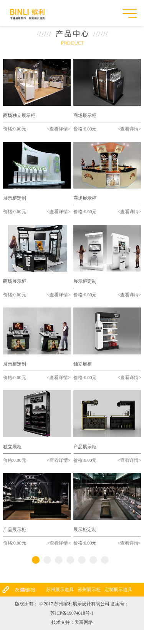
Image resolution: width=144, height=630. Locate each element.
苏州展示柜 (89, 589)
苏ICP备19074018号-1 (72, 613)
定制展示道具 (118, 589)
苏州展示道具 (60, 589)
